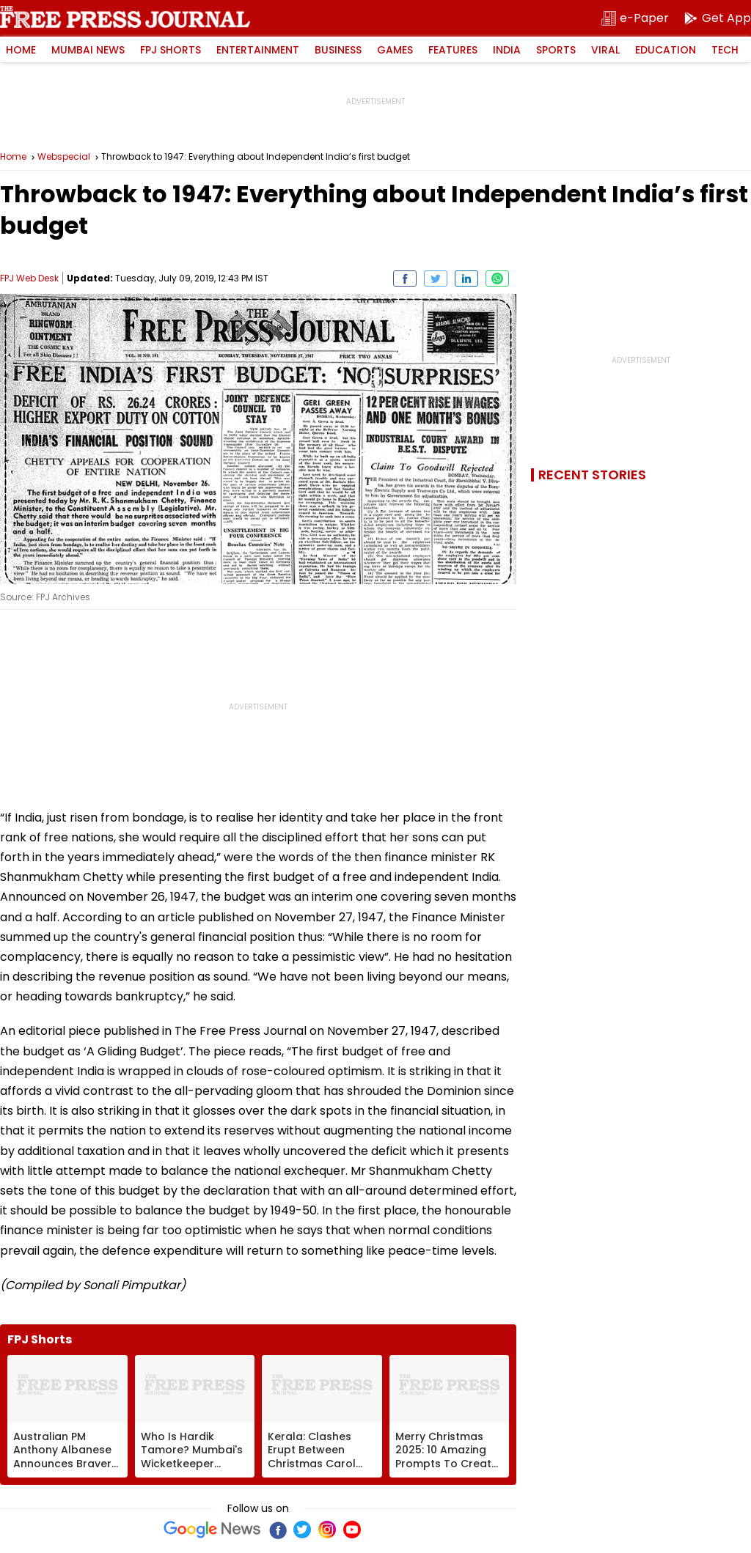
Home (21, 50)
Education (665, 50)
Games (395, 50)
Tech (725, 50)
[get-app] (717, 19)
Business (338, 50)
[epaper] (635, 19)
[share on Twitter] (435, 278)
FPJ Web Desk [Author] (29, 278)
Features (452, 50)
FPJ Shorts (170, 50)
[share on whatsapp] (497, 278)
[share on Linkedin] (466, 278)
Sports (556, 50)
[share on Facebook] (405, 278)
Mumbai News (88, 50)
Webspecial (63, 157)
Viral (605, 50)
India (507, 50)
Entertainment (257, 50)
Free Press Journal (125, 17)
